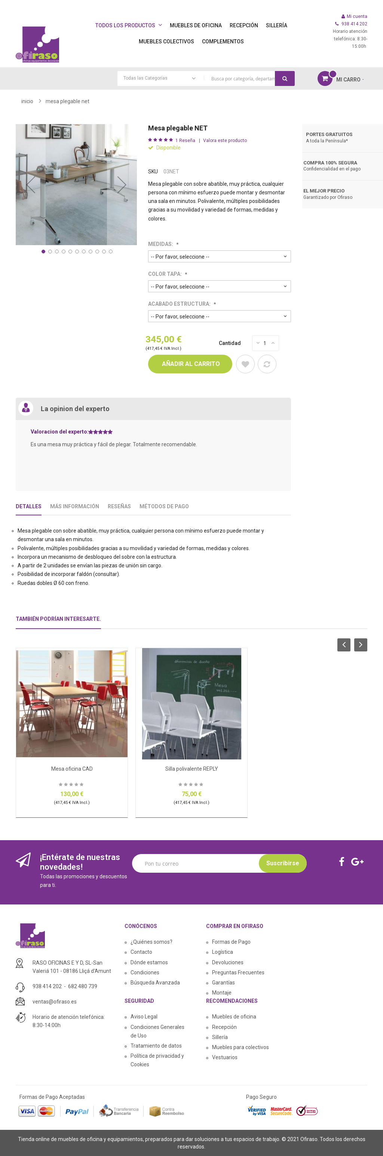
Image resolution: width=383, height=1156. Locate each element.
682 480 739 (82, 986)
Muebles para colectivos (240, 1047)
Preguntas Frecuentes (238, 972)
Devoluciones (227, 962)
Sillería (220, 1037)
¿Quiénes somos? (151, 942)
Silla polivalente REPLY (191, 769)
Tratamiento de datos (156, 1046)
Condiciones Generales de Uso (157, 1031)
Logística (222, 952)
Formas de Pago (231, 942)
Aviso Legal (144, 1017)
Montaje (222, 993)
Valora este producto (225, 140)
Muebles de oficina (234, 1017)
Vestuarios (225, 1057)
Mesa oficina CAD (72, 769)
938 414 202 (47, 986)
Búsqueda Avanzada (155, 983)
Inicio (27, 101)
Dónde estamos (149, 962)
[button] (31, 184)
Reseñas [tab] (119, 506)
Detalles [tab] (29, 506)
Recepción (224, 1027)
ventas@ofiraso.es (55, 1002)
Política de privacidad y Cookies (157, 1060)
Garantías (223, 983)
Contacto (141, 952)
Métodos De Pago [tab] (164, 506)
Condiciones (145, 972)
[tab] (58, 622)
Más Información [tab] (74, 506)
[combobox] (206, 78)
